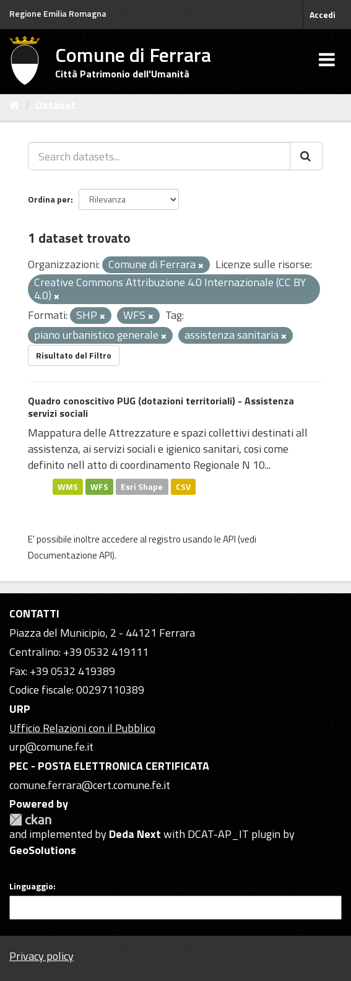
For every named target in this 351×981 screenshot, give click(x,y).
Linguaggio (31, 886)
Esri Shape (142, 486)
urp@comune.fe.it (51, 746)
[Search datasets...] (159, 156)
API (229, 539)
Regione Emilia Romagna (57, 13)
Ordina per (49, 199)
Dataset (55, 105)
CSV (183, 486)
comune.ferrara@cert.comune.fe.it (89, 785)
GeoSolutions (42, 850)
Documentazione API (70, 555)
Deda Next (135, 834)
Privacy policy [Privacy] (41, 956)
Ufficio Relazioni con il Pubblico (82, 728)
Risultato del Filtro (73, 355)
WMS (68, 486)
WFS (99, 486)
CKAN (30, 819)
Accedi (323, 14)
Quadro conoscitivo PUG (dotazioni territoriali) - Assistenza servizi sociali (161, 407)
